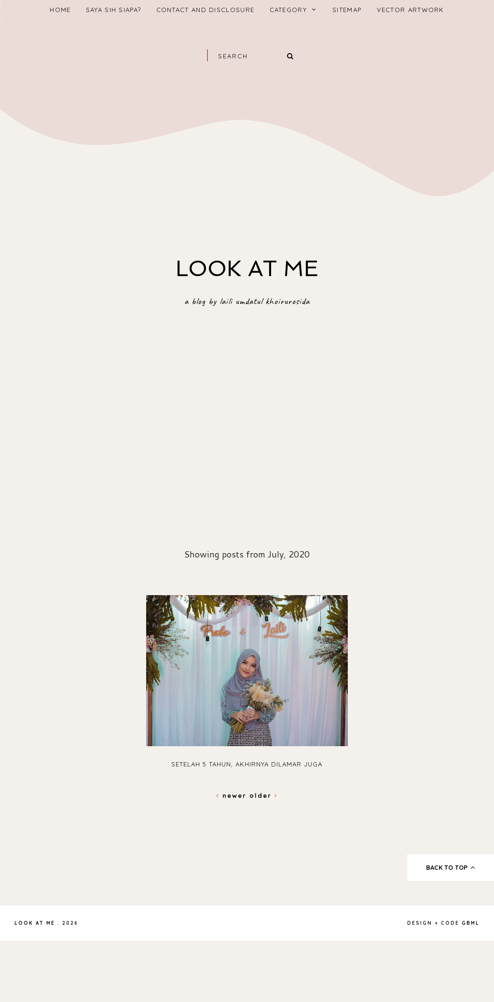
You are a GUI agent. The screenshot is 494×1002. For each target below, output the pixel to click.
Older (263, 795)
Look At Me (247, 268)
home (60, 10)
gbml (471, 923)
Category (288, 10)
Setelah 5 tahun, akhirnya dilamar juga (246, 764)
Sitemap (346, 10)
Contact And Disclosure (205, 10)
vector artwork (410, 10)
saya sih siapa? (113, 10)
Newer (232, 795)
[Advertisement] (247, 150)
